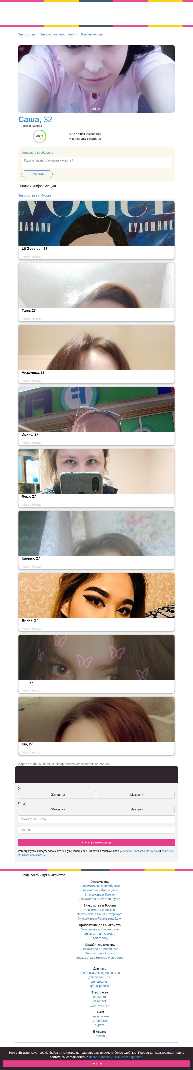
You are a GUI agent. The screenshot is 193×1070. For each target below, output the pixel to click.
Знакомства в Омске (99, 953)
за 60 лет (99, 1001)
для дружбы (99, 981)
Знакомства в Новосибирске (100, 886)
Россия (100, 1036)
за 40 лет (99, 996)
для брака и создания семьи (100, 973)
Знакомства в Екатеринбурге (100, 899)
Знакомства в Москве (100, 910)
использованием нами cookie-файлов (115, 1057)
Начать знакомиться (96, 842)
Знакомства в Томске (100, 894)
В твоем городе (92, 34)
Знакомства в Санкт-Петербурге (100, 914)
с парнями (100, 1020)
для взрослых (99, 986)
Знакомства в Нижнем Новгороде (99, 957)
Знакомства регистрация (57, 34)
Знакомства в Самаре (99, 933)
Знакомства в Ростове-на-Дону (100, 918)
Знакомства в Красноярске (100, 929)
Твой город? (99, 938)
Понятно (96, 1063)
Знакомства (26, 34)
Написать (37, 174)
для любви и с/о (99, 977)
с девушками (100, 1016)
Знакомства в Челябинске (100, 949)
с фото (100, 1025)
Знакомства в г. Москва (34, 195)
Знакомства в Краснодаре (100, 890)
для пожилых (99, 1005)
